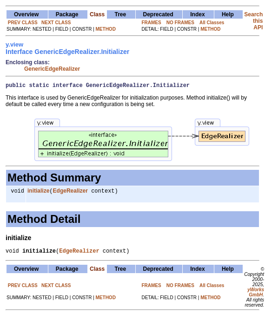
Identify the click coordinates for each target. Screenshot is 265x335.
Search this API (253, 21)
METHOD (106, 29)
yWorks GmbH (255, 296)
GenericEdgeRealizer (52, 69)
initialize (38, 193)
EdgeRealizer (70, 193)
